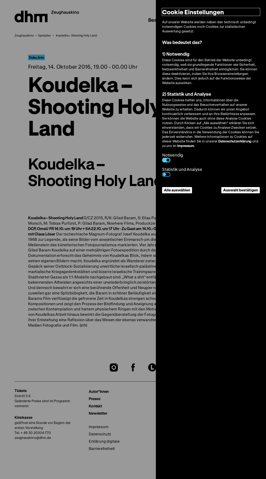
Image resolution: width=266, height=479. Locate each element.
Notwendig (172, 157)
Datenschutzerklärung (234, 141)
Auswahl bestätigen (240, 190)
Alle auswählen (177, 190)
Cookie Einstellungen (193, 12)
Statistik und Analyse (182, 172)
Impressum (185, 146)
